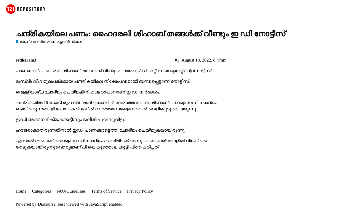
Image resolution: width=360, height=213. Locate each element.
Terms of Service (106, 191)
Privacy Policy (140, 191)
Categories (41, 191)
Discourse (47, 204)
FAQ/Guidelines (71, 191)
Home (21, 191)
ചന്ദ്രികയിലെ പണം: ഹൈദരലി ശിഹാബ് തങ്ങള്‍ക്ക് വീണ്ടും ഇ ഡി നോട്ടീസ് (150, 34)
